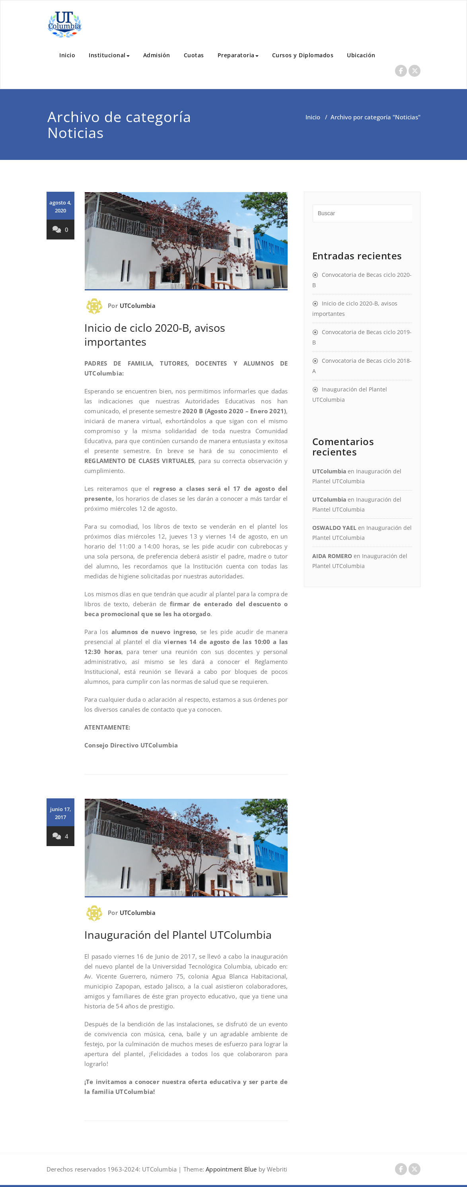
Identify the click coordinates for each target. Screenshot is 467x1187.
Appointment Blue (230, 1169)
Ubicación (361, 55)
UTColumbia (138, 305)
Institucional (109, 55)
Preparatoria (238, 55)
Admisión (156, 55)
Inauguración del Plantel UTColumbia (178, 934)
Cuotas (194, 55)
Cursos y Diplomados (303, 55)
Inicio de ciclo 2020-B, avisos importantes (154, 334)
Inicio (67, 55)
